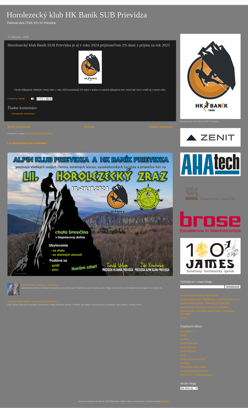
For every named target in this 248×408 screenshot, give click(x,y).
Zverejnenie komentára (23, 113)
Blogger (165, 401)
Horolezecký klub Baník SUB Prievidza (199, 295)
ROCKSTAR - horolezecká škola (196, 375)
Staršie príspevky (161, 126)
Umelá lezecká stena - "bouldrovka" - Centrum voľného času (210, 299)
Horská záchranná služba (192, 359)
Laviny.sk (184, 363)
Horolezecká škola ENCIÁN (193, 371)
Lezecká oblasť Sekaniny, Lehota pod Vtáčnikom (204, 307)
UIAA (183, 355)
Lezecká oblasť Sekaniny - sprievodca (40, 285)
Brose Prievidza (188, 347)
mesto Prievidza (188, 351)
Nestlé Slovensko (188, 343)
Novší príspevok (18, 126)
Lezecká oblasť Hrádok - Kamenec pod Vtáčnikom (32, 301)
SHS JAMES (186, 331)
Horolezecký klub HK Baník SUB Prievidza (77, 14)
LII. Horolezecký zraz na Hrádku (27, 143)
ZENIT (183, 335)
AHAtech (184, 339)
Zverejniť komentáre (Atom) (40, 133)
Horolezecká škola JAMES (193, 367)
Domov (89, 126)
